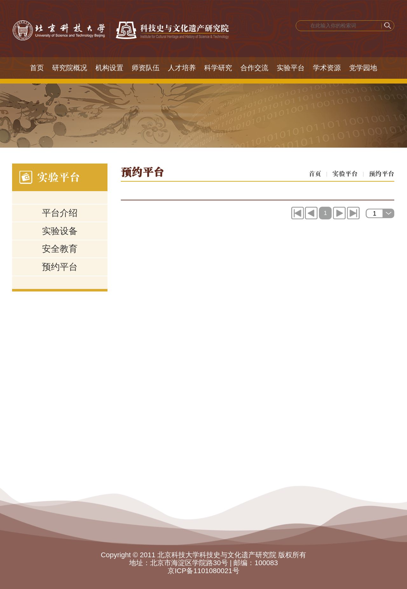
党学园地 (363, 68)
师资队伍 (146, 68)
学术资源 (327, 68)
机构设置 (109, 68)
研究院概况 (69, 68)
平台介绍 (60, 213)
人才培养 (182, 68)
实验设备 (60, 231)
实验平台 (291, 68)
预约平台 (60, 267)
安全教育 (60, 249)
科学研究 (218, 68)
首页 (37, 68)
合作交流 (254, 68)
